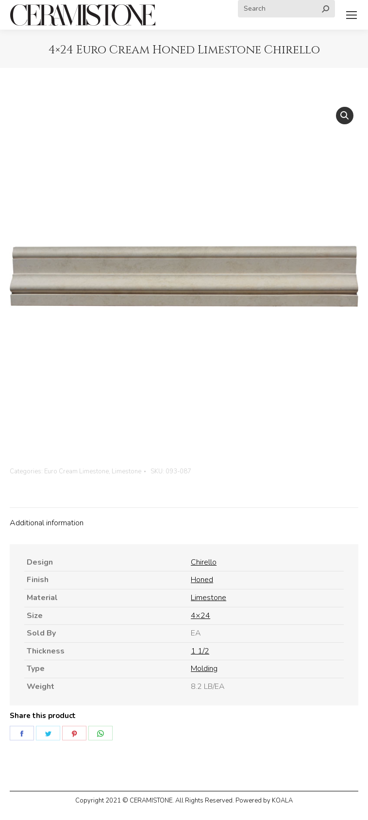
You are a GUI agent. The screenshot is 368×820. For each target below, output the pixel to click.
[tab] (184, 518)
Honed (202, 579)
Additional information (47, 523)
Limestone (126, 471)
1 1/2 (200, 651)
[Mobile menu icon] (351, 15)
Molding (204, 668)
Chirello (204, 562)
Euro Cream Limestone (76, 471)
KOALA (282, 800)
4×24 (200, 615)
